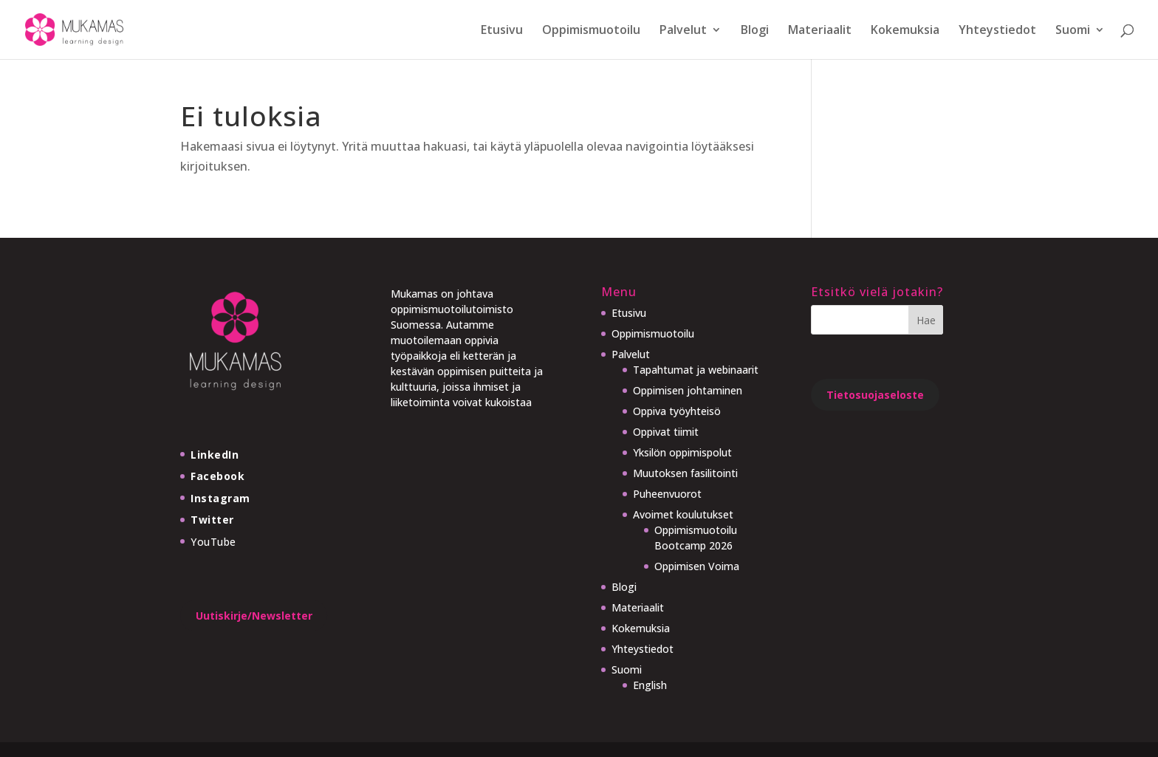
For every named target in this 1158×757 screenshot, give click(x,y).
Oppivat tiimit (666, 432)
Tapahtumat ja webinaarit (695, 370)
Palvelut (683, 31)
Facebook (217, 476)
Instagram (220, 498)
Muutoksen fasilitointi (685, 473)
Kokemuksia (905, 31)
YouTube (213, 542)
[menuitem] (1080, 41)
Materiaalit (820, 31)
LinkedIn (215, 455)
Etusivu (502, 31)
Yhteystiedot (997, 31)
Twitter (212, 520)
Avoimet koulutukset (683, 514)
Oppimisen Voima (696, 566)
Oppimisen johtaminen (687, 390)
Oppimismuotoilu (591, 31)
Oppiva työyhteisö (677, 411)
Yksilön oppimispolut (682, 452)
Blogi (755, 31)
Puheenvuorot (667, 494)
